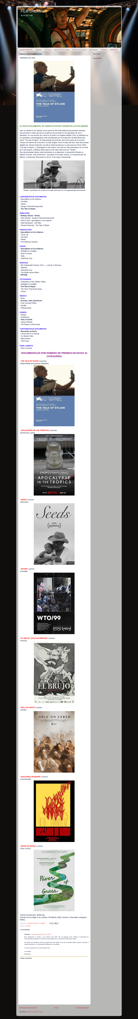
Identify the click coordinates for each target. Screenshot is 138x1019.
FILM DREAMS (32, 11)
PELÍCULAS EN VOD (79, 50)
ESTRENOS (114, 50)
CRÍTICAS (48, 50)
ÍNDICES (39, 50)
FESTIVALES (93, 50)
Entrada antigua (82, 1008)
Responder (27, 954)
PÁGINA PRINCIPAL (26, 50)
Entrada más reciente (28, 1008)
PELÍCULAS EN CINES (61, 50)
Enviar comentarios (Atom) (35, 1011)
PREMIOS (104, 50)
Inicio (56, 1008)
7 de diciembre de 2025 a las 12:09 (41, 934)
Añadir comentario (26, 958)
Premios (28, 926)
